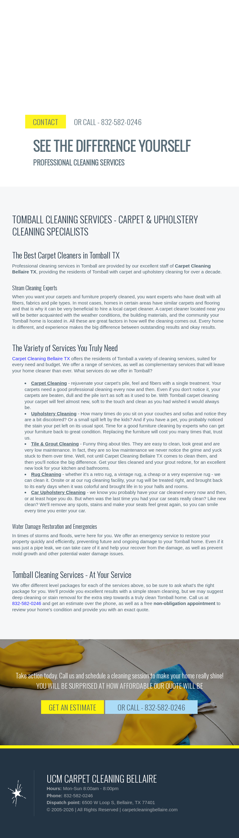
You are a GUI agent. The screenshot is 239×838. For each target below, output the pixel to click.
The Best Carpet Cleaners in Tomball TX (66, 255)
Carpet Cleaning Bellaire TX (41, 358)
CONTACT (59, 121)
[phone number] (201, 19)
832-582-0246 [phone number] (26, 603)
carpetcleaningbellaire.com (149, 809)
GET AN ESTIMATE (72, 707)
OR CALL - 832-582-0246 (121, 121)
